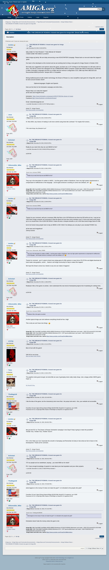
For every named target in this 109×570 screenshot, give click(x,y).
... (13, 29)
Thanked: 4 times (11, 189)
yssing (10, 341)
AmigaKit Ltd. (70, 557)
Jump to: (83, 548)
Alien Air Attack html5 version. (33, 356)
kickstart (11, 140)
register (24, 2)
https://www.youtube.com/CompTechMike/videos (59, 193)
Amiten (11, 45)
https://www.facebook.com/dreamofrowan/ (44, 98)
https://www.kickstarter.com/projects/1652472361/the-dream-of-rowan (53, 96)
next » (102, 26)
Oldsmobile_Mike (14, 165)
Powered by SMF (50, 561)
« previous (97, 538)
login (19, 2)
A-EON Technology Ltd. (60, 557)
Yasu (10, 370)
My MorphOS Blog (30, 385)
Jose (10, 115)
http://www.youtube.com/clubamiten (35, 110)
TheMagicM (12, 394)
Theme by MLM (59, 561)
